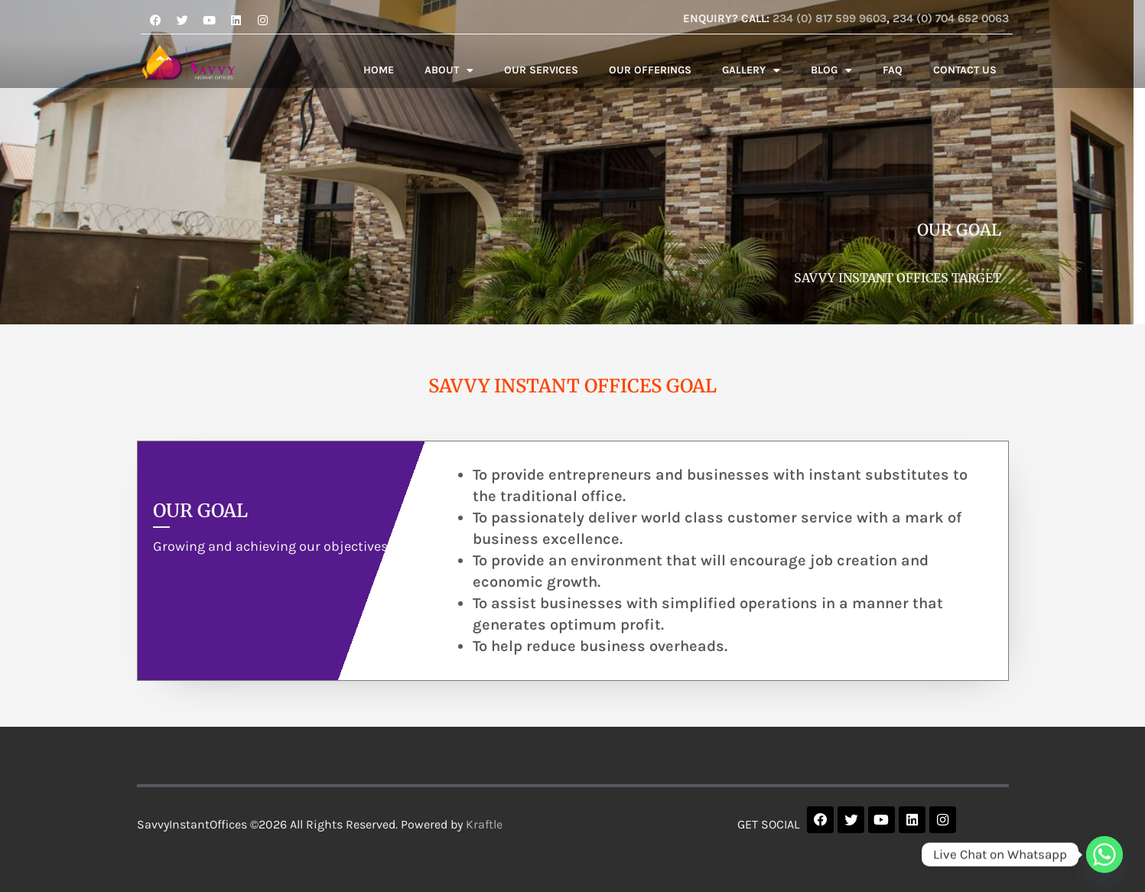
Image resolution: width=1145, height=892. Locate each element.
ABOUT (448, 70)
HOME (378, 70)
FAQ (893, 70)
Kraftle (484, 824)
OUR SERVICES (541, 70)
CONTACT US (965, 70)
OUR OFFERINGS (650, 70)
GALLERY (751, 70)
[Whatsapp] (1104, 854)
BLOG (831, 70)
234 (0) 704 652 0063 (951, 18)
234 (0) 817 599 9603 (829, 18)
